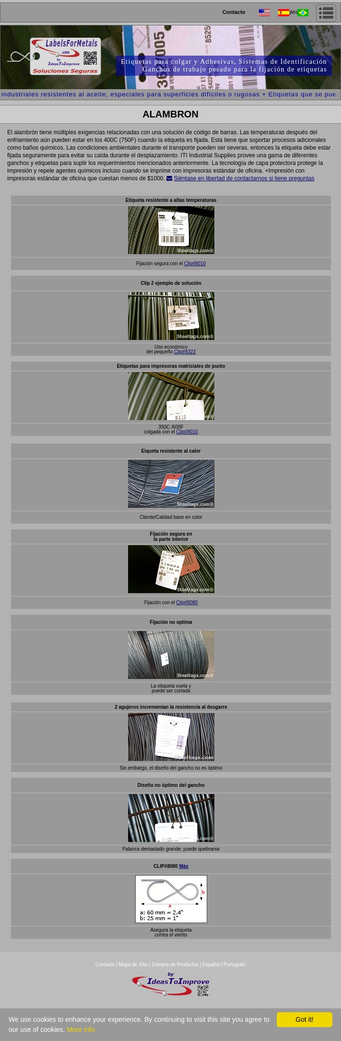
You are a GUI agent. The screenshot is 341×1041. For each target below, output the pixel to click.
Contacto (234, 12)
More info (80, 1029)
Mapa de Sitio (133, 964)
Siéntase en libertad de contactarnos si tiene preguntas (244, 178)
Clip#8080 (187, 602)
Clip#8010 (195, 263)
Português (234, 964)
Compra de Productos (175, 964)
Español (211, 964)
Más (183, 866)
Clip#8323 (185, 351)
